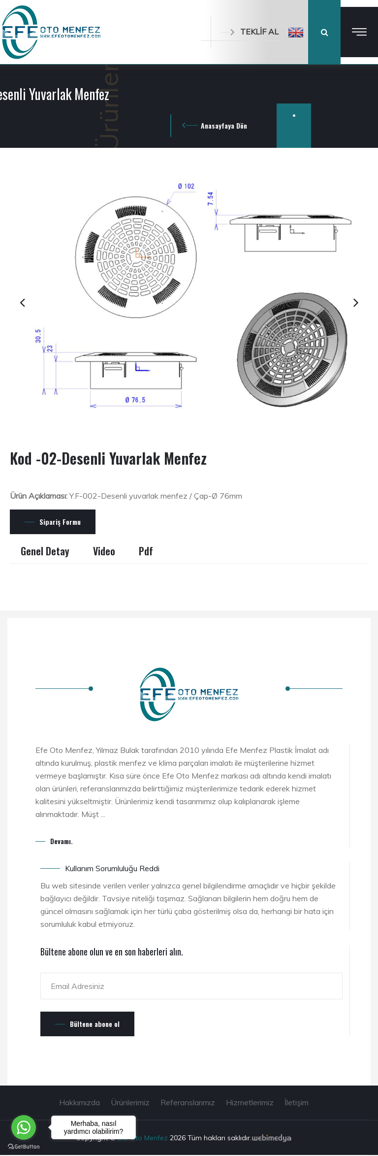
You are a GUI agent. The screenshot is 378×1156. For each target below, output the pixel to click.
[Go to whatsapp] (23, 1127)
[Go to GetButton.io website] (23, 1146)
